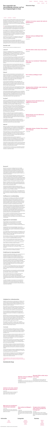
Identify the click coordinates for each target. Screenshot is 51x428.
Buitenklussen (36, 1)
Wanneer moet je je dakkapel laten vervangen (25, 377)
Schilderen (42, 3)
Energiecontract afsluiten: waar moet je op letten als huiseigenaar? (36, 88)
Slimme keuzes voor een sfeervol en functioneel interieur (35, 115)
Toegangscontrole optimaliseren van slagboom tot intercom (35, 101)
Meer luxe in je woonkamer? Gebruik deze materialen (10, 406)
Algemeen (30, 1)
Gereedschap (41, 1)
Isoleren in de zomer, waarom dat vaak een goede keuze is (10, 388)
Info (46, 3)
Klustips (46, 1)
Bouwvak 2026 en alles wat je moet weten (36, 49)
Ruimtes (38, 3)
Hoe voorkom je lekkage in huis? (34, 74)
